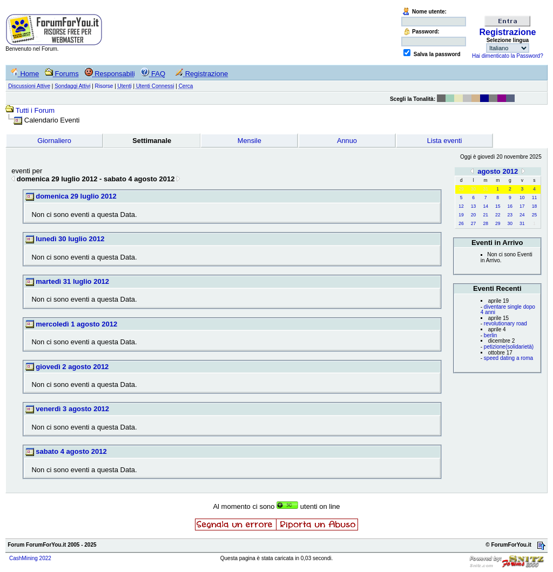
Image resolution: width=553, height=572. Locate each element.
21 (485, 214)
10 (522, 197)
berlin (490, 335)
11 (534, 197)
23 (510, 214)
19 (460, 214)
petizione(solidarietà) (509, 347)
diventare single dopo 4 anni (508, 310)
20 (473, 214)
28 (485, 223)
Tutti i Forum (35, 110)
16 (510, 206)
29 (497, 223)
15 (497, 206)
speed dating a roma (508, 358)
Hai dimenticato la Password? (507, 56)
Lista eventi (444, 141)
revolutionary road (505, 323)
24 (522, 214)
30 (510, 223)
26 (460, 223)
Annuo (347, 141)
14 (485, 206)
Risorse (104, 86)
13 (473, 206)
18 (534, 206)
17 (522, 206)
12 (460, 206)
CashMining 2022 (30, 558)
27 (473, 223)
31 (522, 223)
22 (497, 214)
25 (534, 214)
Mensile (249, 141)
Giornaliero (54, 141)
